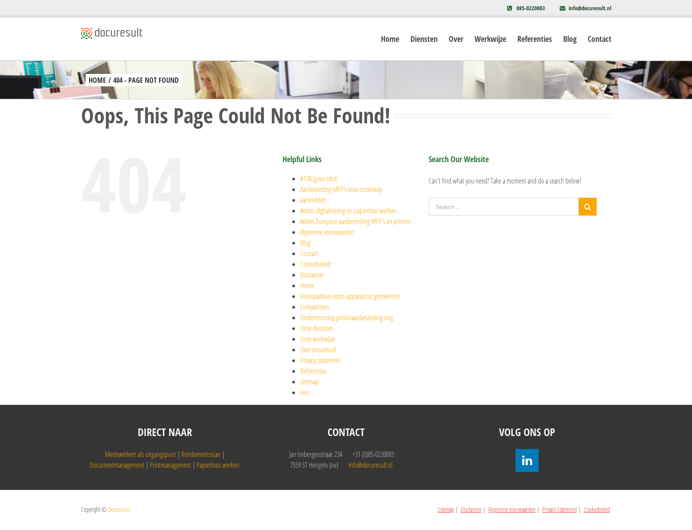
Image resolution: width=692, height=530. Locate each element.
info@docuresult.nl (590, 8)
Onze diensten (316, 328)
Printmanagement (170, 465)
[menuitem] (395, 39)
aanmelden (313, 200)
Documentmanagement (117, 465)
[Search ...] (504, 207)
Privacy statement (320, 360)
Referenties (313, 371)
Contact (309, 253)
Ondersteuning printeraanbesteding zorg (346, 317)
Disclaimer (312, 275)
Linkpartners (314, 307)
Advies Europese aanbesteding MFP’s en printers (355, 221)
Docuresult (119, 509)
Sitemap (446, 509)
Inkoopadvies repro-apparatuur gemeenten (350, 296)
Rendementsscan (201, 454)
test (304, 392)
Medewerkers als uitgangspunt (140, 454)
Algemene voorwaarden (327, 232)
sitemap (309, 382)
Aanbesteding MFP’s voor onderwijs (341, 189)
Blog (305, 243)
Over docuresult (318, 350)
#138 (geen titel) (319, 178)
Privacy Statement (559, 509)
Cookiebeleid (315, 264)
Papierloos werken (218, 465)
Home (307, 285)
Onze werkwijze (317, 339)
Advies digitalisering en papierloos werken (348, 211)
